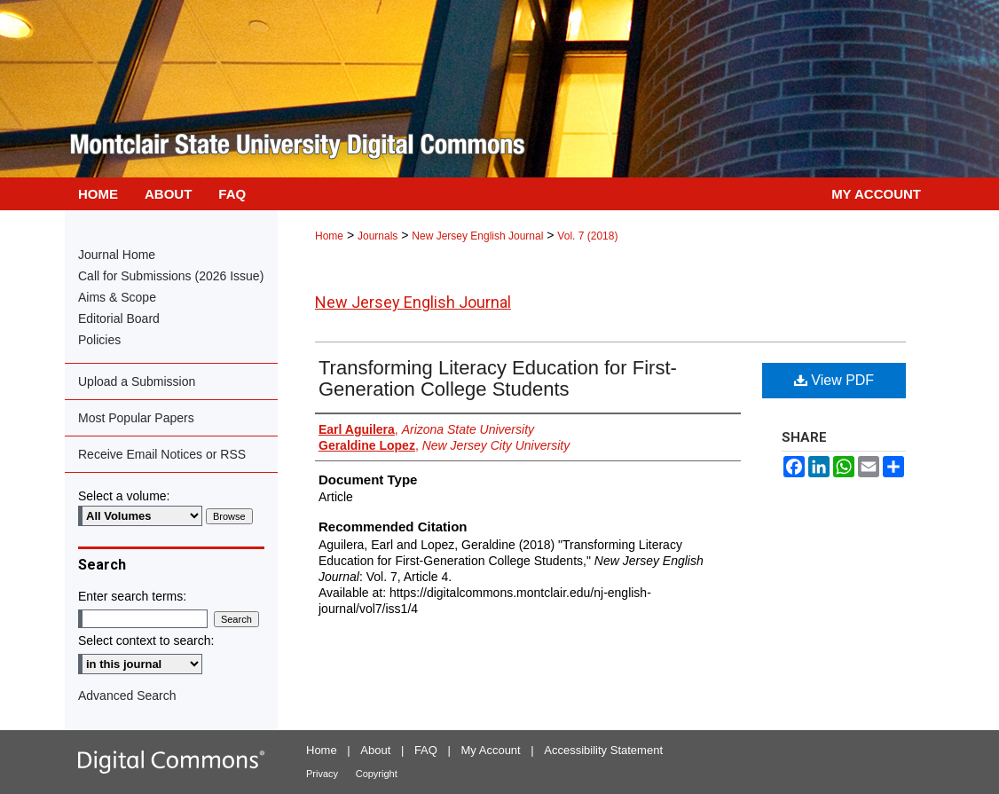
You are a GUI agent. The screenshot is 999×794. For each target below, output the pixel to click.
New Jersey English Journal (477, 236)
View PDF (834, 380)
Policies (99, 340)
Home (329, 236)
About (375, 750)
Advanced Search (127, 695)
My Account (491, 750)
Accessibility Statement (603, 750)
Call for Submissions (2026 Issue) (171, 276)
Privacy (322, 773)
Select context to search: (146, 640)
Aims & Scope (117, 297)
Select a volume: (124, 496)
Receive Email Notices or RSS (162, 454)
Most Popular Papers (136, 418)
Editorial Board (119, 318)
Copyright (376, 773)
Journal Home (116, 255)
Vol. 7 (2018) (587, 236)
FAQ (425, 750)
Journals (377, 236)
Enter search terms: (132, 596)
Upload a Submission (136, 381)
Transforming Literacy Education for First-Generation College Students (498, 378)
